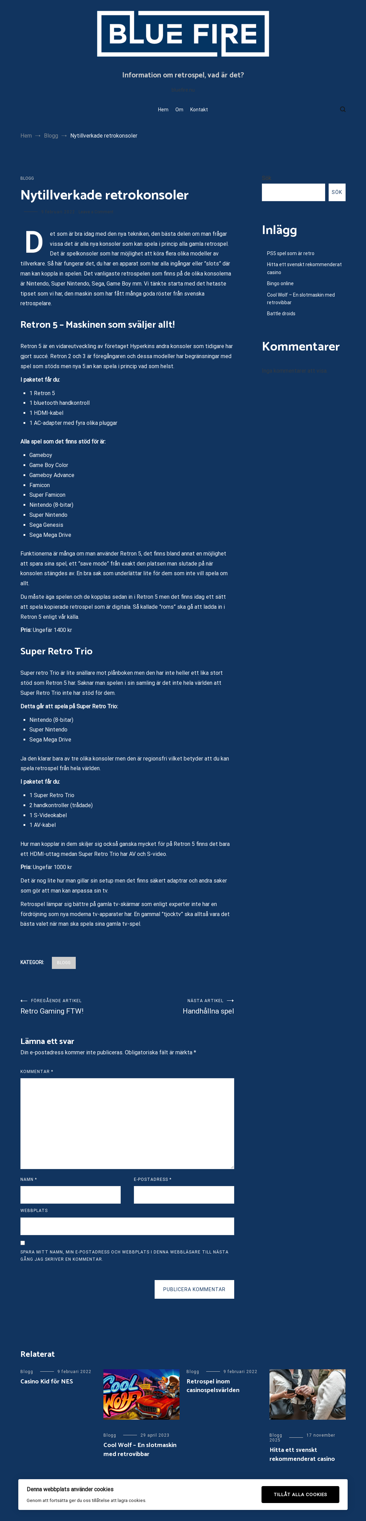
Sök (266, 178)
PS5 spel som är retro (290, 253)
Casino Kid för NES (46, 1382)
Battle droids (281, 313)
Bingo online (280, 283)
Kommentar (36, 1071)
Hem (163, 109)
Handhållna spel (180, 1006)
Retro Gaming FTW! (73, 1006)
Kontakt (199, 109)
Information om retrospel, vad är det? (183, 75)
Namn (28, 1179)
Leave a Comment (96, 211)
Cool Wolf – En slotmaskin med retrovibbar (301, 298)
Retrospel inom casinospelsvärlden (212, 1386)
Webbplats (34, 1210)
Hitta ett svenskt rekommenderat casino (304, 268)
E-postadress (153, 1179)
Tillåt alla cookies (300, 1494)
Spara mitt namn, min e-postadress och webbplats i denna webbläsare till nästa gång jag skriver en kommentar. (124, 1256)
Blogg (27, 178)
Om (179, 109)
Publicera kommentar (194, 1289)
